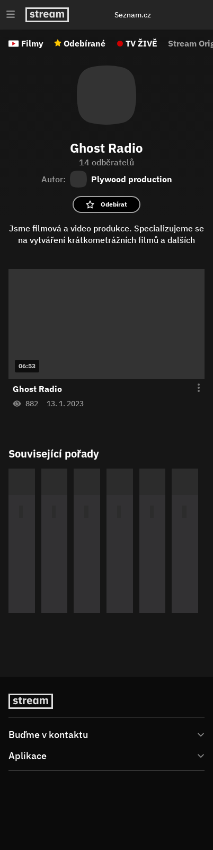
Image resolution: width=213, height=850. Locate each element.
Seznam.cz (132, 14)
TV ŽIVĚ (141, 43)
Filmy (32, 43)
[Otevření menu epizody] (192, 388)
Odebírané (84, 43)
